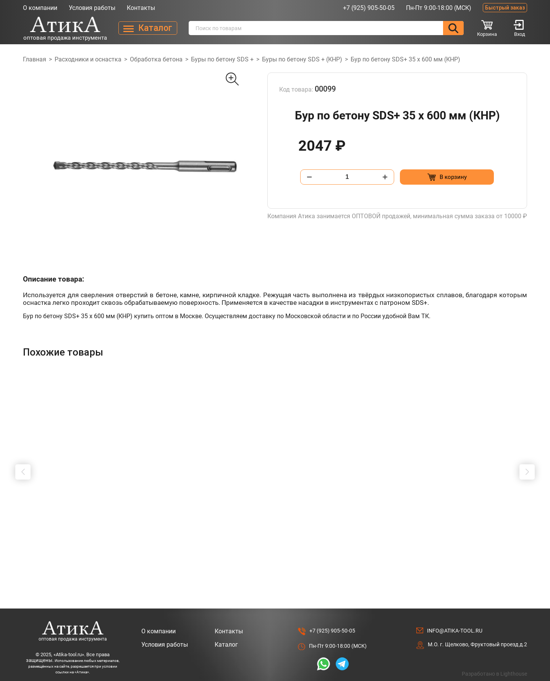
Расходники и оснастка (88, 59)
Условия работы (92, 7)
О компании (40, 7)
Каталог (226, 637)
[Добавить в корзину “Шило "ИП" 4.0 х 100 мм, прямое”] (96, 551)
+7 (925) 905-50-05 (369, 7)
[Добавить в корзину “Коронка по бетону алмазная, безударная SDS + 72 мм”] (301, 551)
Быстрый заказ (505, 8)
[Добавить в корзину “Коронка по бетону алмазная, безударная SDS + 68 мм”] (403, 551)
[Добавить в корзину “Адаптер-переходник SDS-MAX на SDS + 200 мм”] (199, 551)
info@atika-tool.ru (454, 623)
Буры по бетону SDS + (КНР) (302, 59)
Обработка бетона (156, 59)
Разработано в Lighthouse (494, 666)
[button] (23, 468)
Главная (34, 59)
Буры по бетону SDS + (222, 59)
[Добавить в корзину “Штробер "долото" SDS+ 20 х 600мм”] (506, 551)
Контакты (141, 7)
